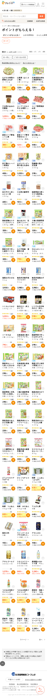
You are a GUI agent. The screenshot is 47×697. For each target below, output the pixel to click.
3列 (44, 52)
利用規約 (12, 684)
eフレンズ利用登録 (27, 5)
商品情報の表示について (11, 63)
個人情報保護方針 (23, 684)
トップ (4, 26)
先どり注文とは (29, 63)
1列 (35, 52)
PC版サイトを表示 (14, 679)
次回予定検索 (40, 21)
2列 (39, 52)
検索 (41, 16)
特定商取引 (34, 684)
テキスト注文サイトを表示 (33, 679)
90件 (19, 52)
